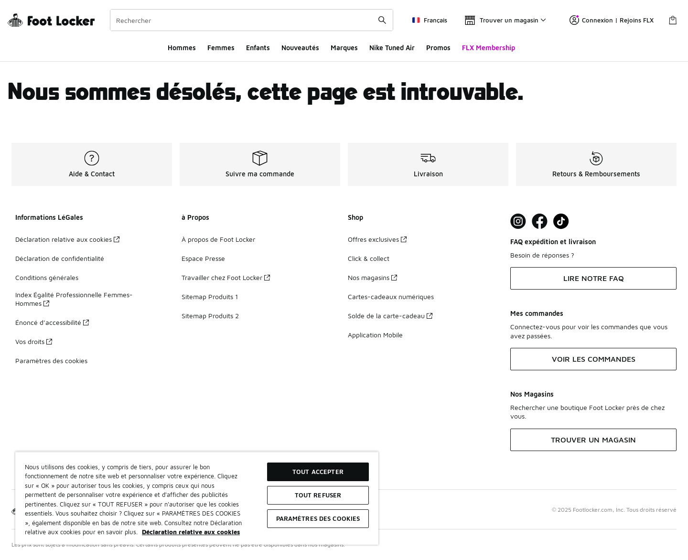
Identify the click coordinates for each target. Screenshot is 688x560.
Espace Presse (203, 258)
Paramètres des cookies (51, 360)
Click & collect (368, 258)
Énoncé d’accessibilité (52, 322)
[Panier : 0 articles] (672, 20)
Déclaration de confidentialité (59, 258)
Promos (438, 47)
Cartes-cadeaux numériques (391, 296)
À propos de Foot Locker (218, 239)
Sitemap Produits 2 (210, 316)
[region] (196, 498)
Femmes (221, 47)
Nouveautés (300, 47)
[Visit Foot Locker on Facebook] (540, 221)
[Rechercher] (251, 20)
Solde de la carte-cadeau (390, 316)
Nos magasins (372, 277)
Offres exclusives (377, 239)
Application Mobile (375, 335)
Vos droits (33, 341)
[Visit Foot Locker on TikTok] (561, 221)
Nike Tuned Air (392, 47)
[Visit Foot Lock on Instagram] (518, 221)
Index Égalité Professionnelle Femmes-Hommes (74, 299)
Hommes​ (182, 47)
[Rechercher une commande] (382, 20)
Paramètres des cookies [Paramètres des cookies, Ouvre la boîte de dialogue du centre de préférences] (318, 518)
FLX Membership (488, 47)
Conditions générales (46, 277)
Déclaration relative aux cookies (67, 239)
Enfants (258, 47)
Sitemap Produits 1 (210, 296)
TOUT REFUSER (318, 495)
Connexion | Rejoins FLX (612, 20)
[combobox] (251, 20)
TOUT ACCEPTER (318, 471)
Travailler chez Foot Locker (226, 277)
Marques (344, 47)
